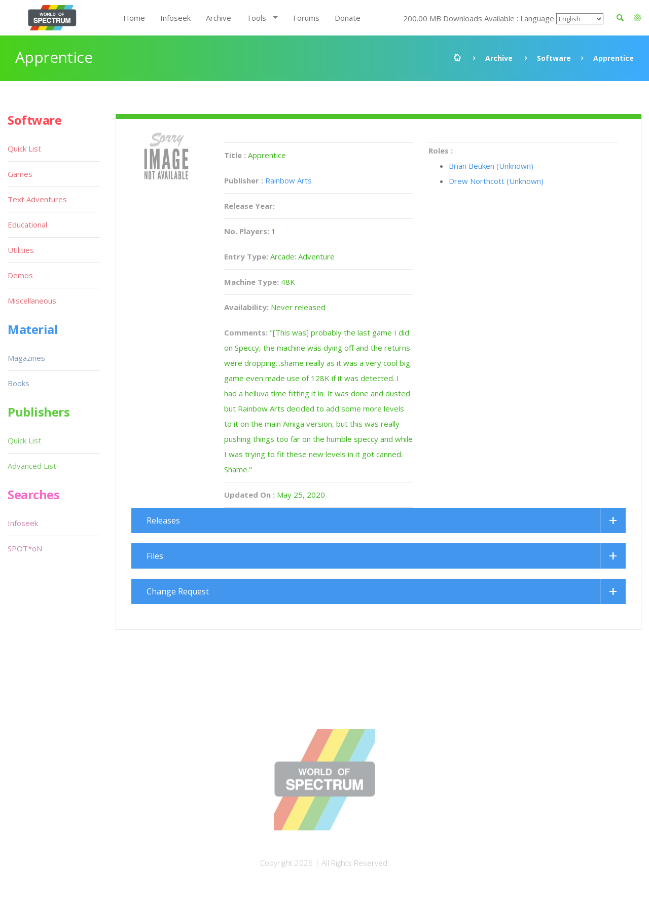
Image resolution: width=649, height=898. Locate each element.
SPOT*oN (25, 548)
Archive (218, 18)
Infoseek (175, 18)
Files (155, 556)
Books (18, 383)
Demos (20, 275)
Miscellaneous (32, 300)
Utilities (21, 250)
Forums (306, 18)
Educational (27, 224)
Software (554, 58)
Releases (163, 520)
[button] (637, 18)
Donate (347, 18)
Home (134, 18)
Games (20, 174)
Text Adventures (37, 199)
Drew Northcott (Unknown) (496, 181)
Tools (256, 18)
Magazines (26, 358)
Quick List (24, 148)
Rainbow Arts (288, 180)
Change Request (178, 591)
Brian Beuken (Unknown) (491, 166)
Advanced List (32, 466)
